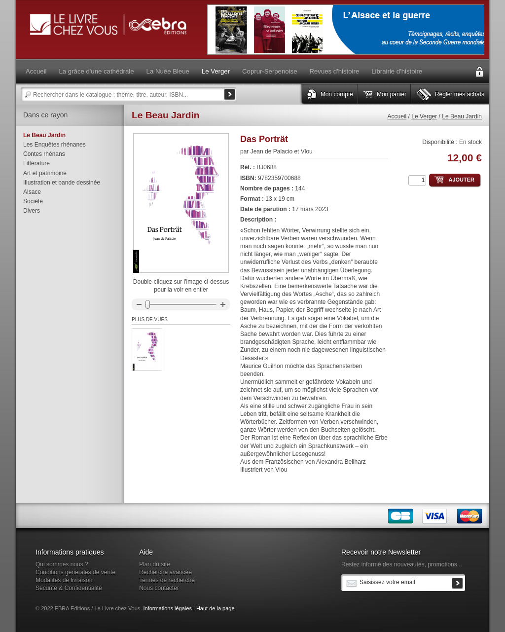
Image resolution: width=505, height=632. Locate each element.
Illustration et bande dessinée (61, 182)
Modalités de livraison (64, 580)
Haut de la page (215, 608)
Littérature (36, 163)
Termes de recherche (167, 580)
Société (33, 201)
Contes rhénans (44, 153)
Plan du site (154, 564)
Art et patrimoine (45, 173)
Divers (31, 210)
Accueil (397, 116)
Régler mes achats (459, 94)
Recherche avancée (165, 572)
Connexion (479, 72)
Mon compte (337, 94)
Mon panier (391, 94)
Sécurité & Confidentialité (69, 588)
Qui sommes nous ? (62, 564)
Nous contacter (159, 588)
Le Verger (424, 116)
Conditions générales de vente (75, 572)
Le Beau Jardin (462, 116)
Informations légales (167, 608)
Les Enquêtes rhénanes (54, 144)
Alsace (32, 191)
